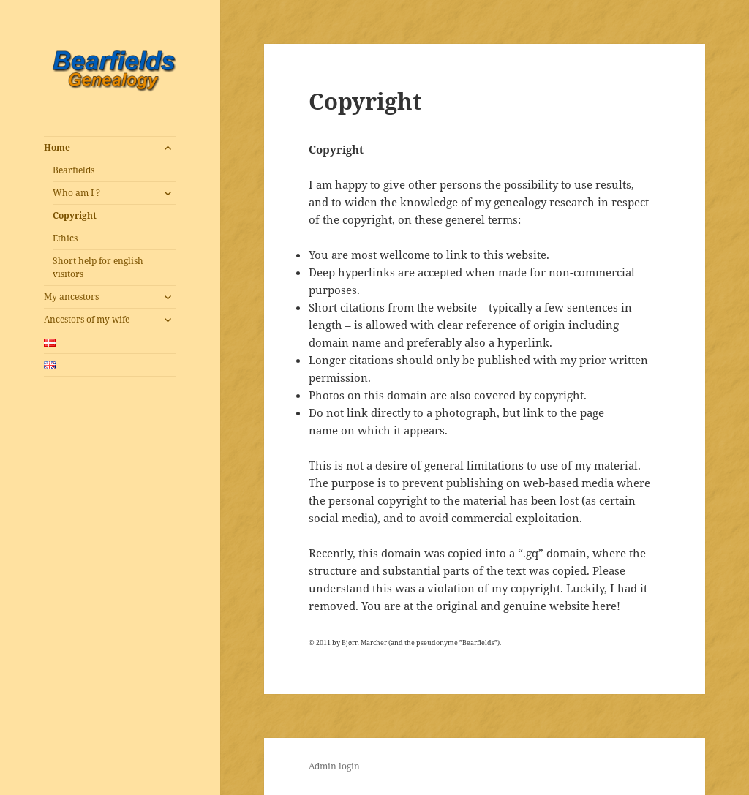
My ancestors (71, 296)
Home (57, 147)
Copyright (75, 215)
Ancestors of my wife (86, 319)
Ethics (65, 238)
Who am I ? (76, 192)
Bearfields (73, 170)
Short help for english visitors (98, 267)
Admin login (334, 766)
